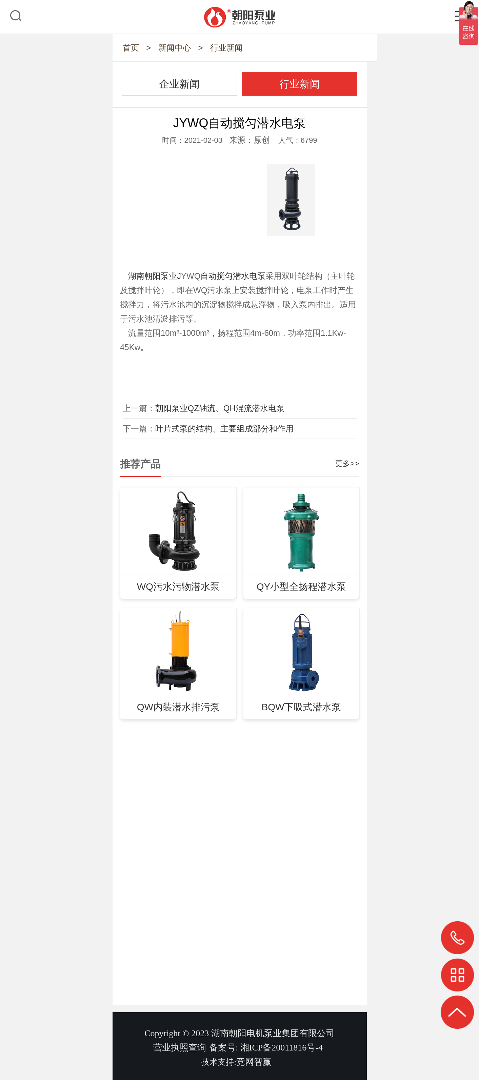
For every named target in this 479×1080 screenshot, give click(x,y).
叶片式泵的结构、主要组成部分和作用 (224, 428)
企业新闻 (179, 84)
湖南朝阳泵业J (154, 276)
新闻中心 (174, 47)
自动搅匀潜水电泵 (232, 276)
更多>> (347, 463)
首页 (131, 47)
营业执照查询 (179, 1048)
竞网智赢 (254, 1062)
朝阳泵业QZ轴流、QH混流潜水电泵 (219, 408)
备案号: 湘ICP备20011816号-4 (266, 1048)
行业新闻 (226, 47)
